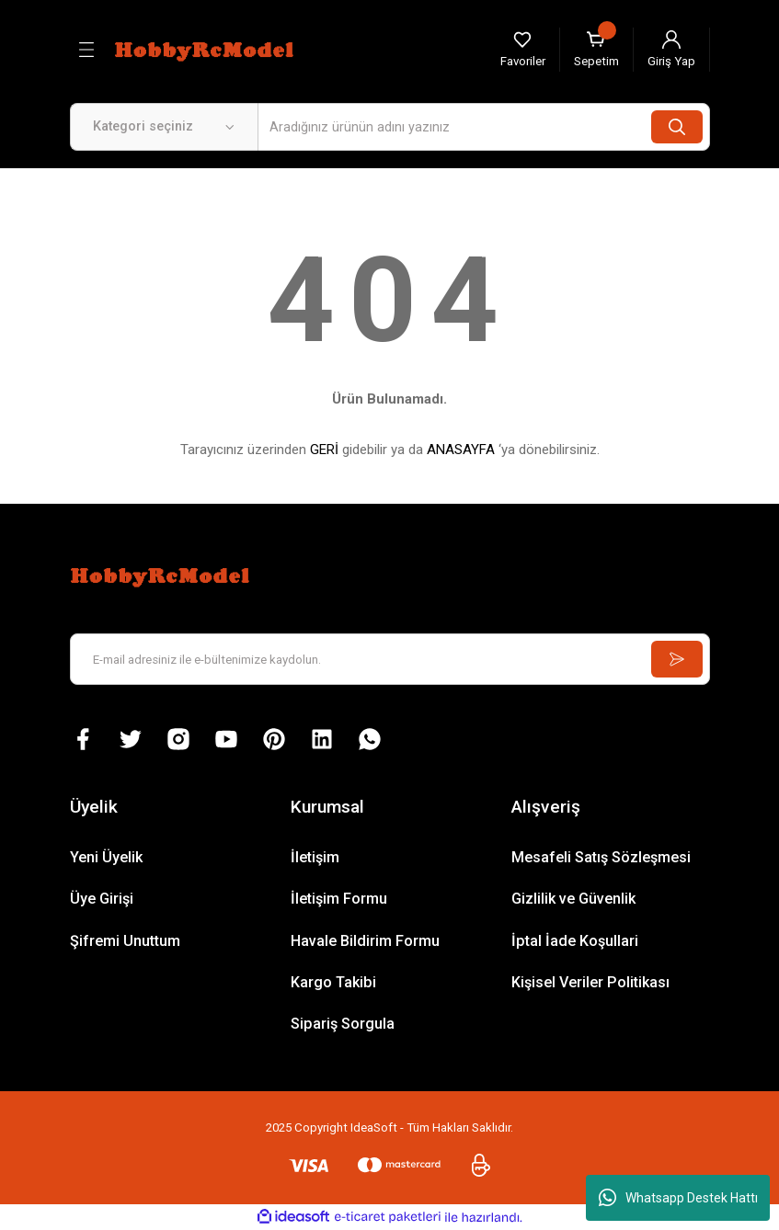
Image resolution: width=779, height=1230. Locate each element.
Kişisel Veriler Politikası (590, 982)
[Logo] (207, 48)
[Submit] (677, 659)
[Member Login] (671, 50)
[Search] (484, 127)
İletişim (315, 857)
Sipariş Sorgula (343, 1023)
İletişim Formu (339, 898)
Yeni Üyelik (106, 857)
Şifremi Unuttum (125, 941)
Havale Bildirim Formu (365, 941)
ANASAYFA (461, 449)
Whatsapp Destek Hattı (678, 1198)
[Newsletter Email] (390, 659)
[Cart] (596, 50)
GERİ (324, 449)
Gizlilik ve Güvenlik (573, 898)
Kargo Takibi (333, 982)
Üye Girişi (101, 898)
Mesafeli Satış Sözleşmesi (601, 857)
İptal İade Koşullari (574, 941)
